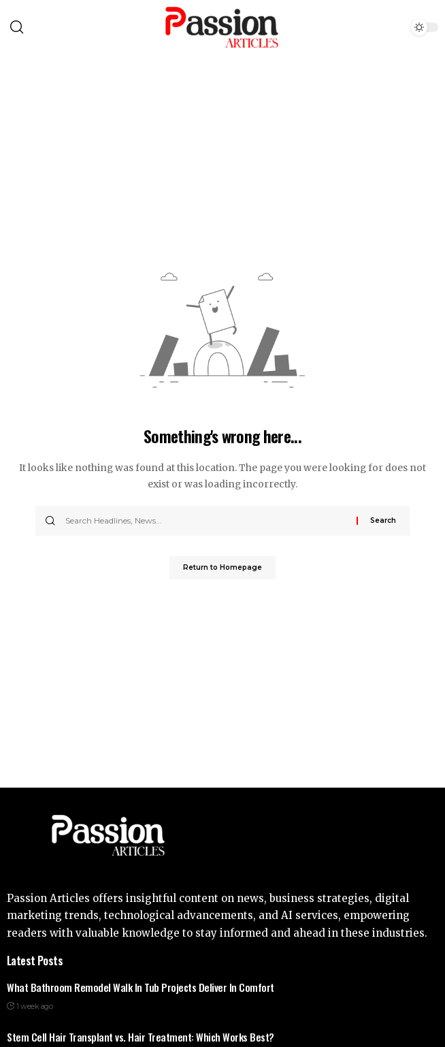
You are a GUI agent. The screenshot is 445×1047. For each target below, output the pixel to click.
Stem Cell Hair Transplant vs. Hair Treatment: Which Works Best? (140, 1036)
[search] (44, 27)
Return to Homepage (222, 567)
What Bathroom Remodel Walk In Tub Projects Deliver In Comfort (140, 987)
